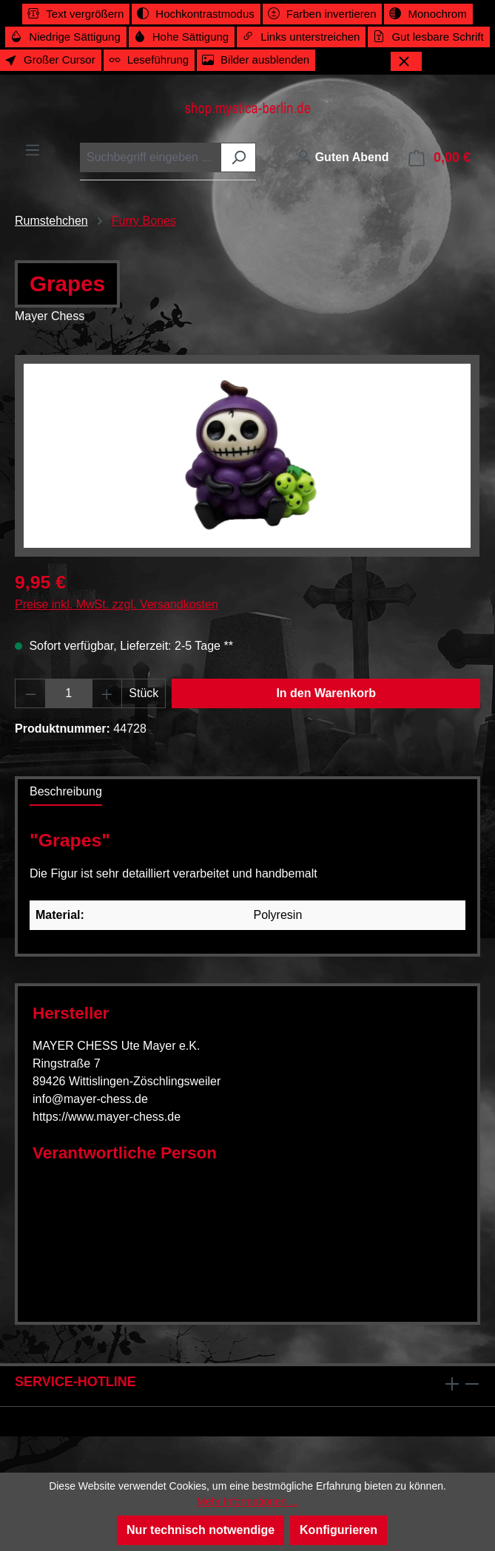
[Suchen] (238, 157)
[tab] (66, 792)
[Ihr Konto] (342, 157)
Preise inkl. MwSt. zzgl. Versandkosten (116, 604)
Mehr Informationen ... (247, 1501)
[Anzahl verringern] (30, 693)
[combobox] (151, 157)
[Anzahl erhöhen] (107, 693)
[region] (247, 456)
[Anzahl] (68, 693)
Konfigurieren (338, 1530)
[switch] (75, 14)
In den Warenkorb (326, 693)
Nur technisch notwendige (201, 1530)
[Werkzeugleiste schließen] (406, 61)
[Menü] (32, 150)
